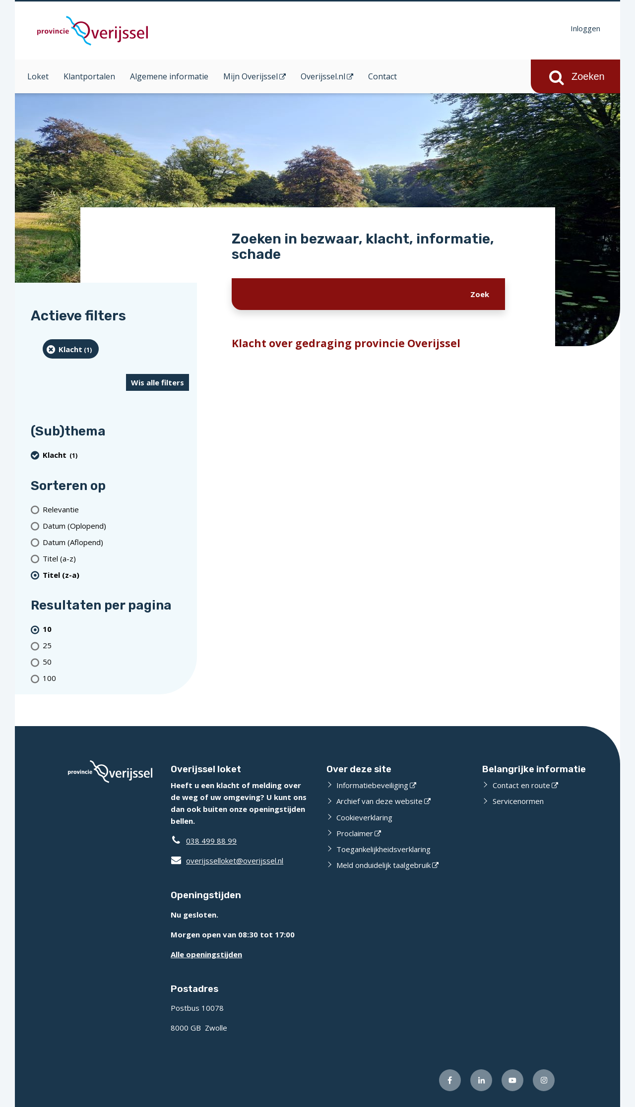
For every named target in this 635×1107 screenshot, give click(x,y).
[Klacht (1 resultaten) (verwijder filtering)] (71, 349)
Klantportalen (89, 76)
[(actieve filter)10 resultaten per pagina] (116, 629)
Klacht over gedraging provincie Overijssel (346, 343)
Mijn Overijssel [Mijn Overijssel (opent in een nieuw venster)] (250, 76)
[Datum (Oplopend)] (116, 525)
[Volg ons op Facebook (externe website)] (450, 1080)
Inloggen (585, 28)
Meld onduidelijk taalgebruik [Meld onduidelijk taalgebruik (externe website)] (383, 865)
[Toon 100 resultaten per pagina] (116, 678)
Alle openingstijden (206, 954)
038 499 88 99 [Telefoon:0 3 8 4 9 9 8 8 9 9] (211, 841)
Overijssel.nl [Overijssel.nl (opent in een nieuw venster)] (323, 76)
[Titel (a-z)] (116, 558)
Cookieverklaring (364, 817)
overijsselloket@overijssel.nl (227, 860)
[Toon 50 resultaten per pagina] (116, 662)
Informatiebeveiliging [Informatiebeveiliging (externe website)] (372, 785)
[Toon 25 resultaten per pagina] (116, 645)
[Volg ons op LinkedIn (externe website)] (481, 1080)
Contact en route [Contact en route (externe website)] (521, 785)
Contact (382, 76)
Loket (38, 76)
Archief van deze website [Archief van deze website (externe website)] (379, 801)
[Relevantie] (116, 509)
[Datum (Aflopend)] (116, 542)
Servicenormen (518, 801)
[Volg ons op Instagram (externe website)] (544, 1080)
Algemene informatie (169, 76)
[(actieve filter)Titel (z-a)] (116, 574)
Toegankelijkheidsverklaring (383, 849)
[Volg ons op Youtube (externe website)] (512, 1080)
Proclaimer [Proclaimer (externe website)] (354, 833)
